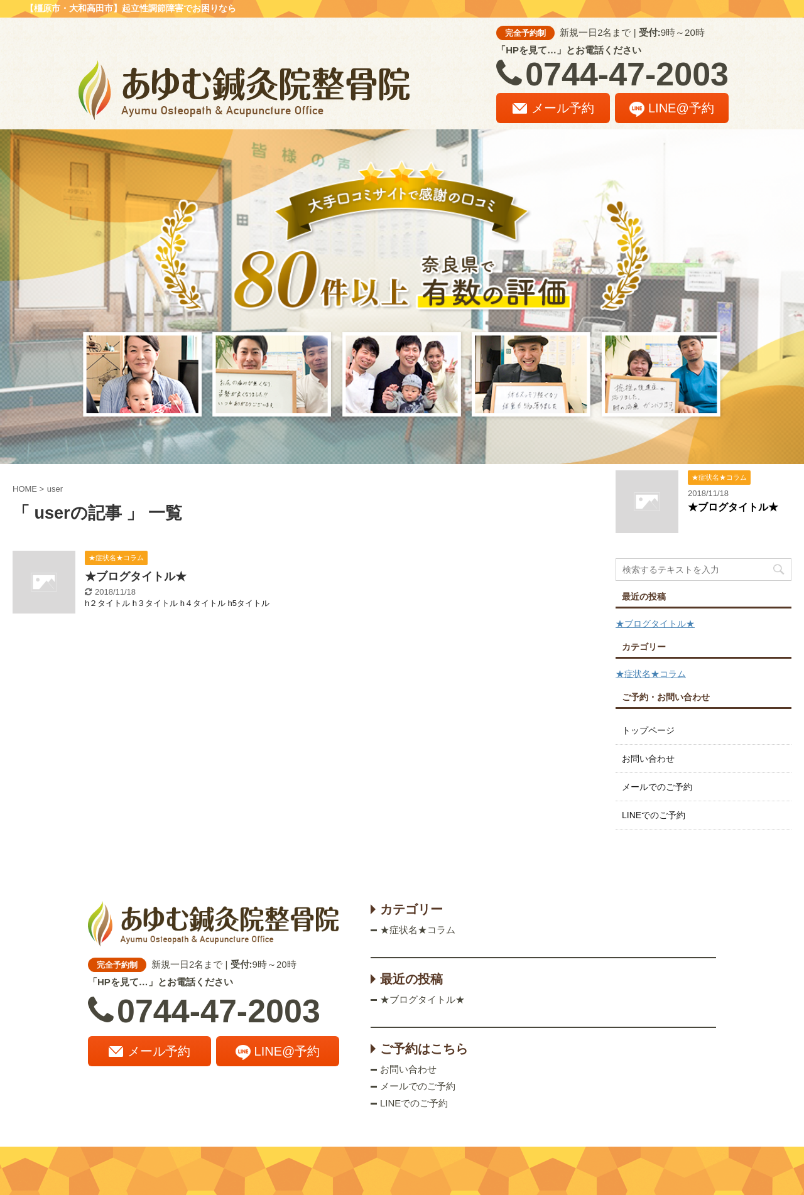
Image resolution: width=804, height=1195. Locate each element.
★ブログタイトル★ (136, 576)
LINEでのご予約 (653, 815)
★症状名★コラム (651, 674)
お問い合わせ (648, 759)
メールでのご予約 (657, 787)
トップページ (648, 730)
